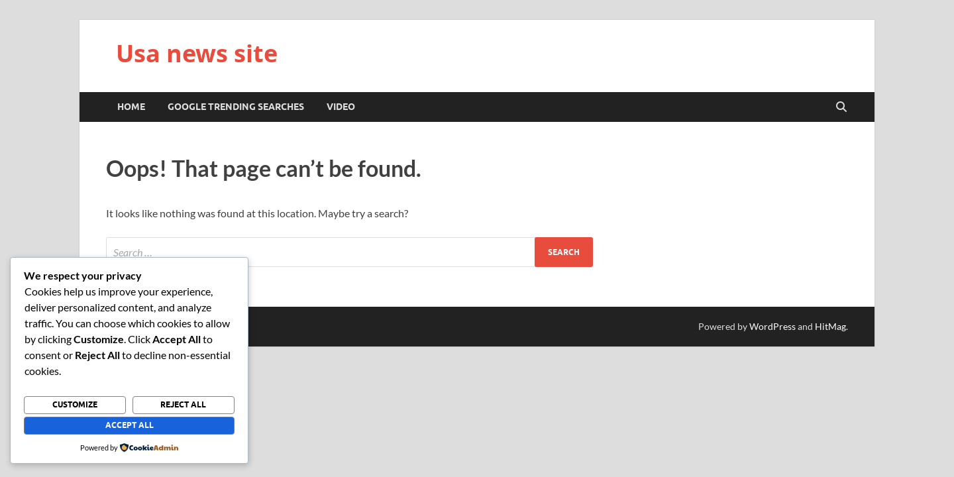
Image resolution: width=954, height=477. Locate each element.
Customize (74, 404)
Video (341, 106)
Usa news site (197, 53)
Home (131, 106)
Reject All (183, 404)
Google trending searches (236, 106)
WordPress (772, 326)
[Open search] (841, 107)
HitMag (830, 326)
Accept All (129, 425)
